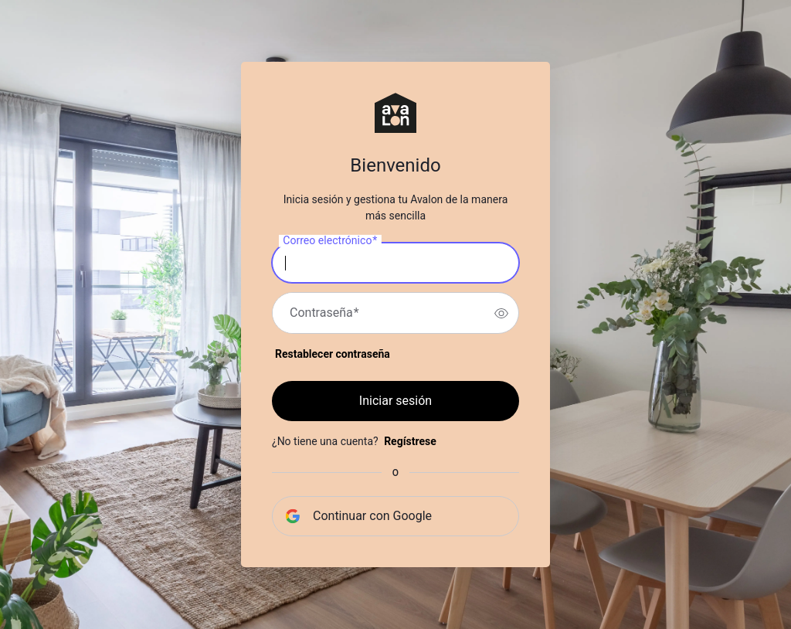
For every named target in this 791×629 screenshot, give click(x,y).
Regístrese (410, 441)
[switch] (501, 313)
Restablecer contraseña (332, 354)
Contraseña (324, 313)
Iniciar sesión (395, 400)
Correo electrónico (330, 241)
